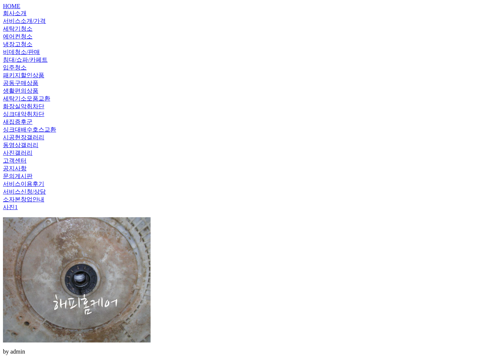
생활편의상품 (20, 91)
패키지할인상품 (23, 75)
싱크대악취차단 (23, 114)
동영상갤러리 (20, 145)
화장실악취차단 (23, 106)
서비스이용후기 (23, 184)
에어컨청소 (17, 36)
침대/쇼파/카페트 (25, 60)
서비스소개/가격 (24, 21)
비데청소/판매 (21, 52)
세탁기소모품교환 (26, 98)
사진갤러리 (17, 153)
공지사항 (15, 168)
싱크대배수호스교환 (29, 129)
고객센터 (15, 160)
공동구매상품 (20, 83)
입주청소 (15, 67)
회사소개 (15, 13)
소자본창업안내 (23, 199)
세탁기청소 (17, 28)
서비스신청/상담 (24, 191)
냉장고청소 (17, 44)
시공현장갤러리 (23, 137)
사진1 (10, 207)
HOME (11, 6)
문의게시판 (17, 176)
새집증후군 (17, 122)
